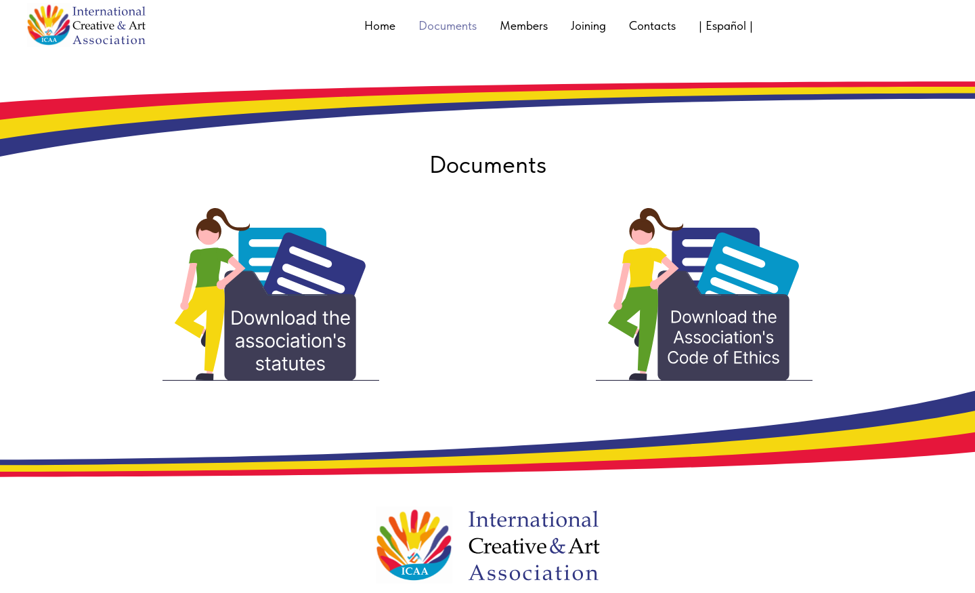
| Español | (726, 25)
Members (524, 25)
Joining (588, 25)
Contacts (652, 25)
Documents (447, 25)
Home (379, 25)
